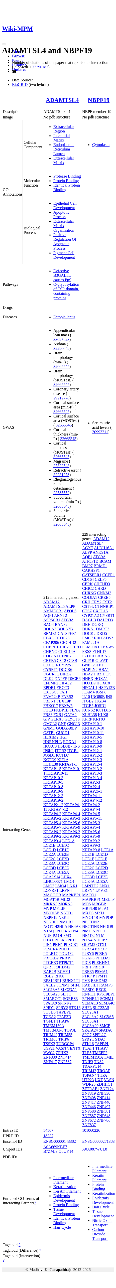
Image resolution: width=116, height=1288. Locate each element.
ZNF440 (103, 1102)
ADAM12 (51, 602)
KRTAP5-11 (92, 818)
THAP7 (101, 1048)
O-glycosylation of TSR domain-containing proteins (66, 291)
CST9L (88, 606)
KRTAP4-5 (91, 814)
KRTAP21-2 (53, 805)
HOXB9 (88, 683)
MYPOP (106, 917)
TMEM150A (53, 1026)
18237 (48, 1136)
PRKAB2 (51, 958)
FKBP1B (61, 710)
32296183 (40, 67)
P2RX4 (88, 949)
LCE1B (49, 845)
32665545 (61, 366)
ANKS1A (100, 552)
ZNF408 (89, 1098)
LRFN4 (65, 890)
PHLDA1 (103, 958)
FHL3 (48, 710)
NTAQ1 (49, 931)
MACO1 (89, 895)
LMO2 (48, 886)
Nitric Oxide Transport (102, 1222)
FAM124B (51, 696)
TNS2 (98, 1062)
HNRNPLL (52, 742)
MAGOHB (52, 895)
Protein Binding (66, 181)
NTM (100, 935)
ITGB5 (87, 705)
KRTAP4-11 (92, 796)
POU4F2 (66, 953)
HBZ (98, 674)
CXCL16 (50, 665)
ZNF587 (64, 1062)
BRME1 (50, 633)
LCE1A (68, 841)
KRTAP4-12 (58, 809)
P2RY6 (88, 953)
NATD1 (66, 913)
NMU (86, 931)
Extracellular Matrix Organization (63, 225)
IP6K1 (48, 751)
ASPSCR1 (51, 620)
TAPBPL (64, 1012)
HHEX (87, 678)
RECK (101, 989)
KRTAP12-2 (92, 755)
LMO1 (69, 881)
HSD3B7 (65, 746)
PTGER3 (50, 962)
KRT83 (99, 719)
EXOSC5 (50, 692)
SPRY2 (62, 1008)
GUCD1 (62, 733)
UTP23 (88, 1080)
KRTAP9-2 (52, 836)
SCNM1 (63, 985)
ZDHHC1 (104, 1084)
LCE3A (49, 863)
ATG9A (67, 620)
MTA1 (103, 908)
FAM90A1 (90, 647)
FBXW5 (66, 705)
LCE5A (63, 872)
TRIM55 (65, 1035)
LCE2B (63, 854)
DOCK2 (88, 633)
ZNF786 (103, 1120)
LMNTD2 (90, 886)
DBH (86, 624)
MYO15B (51, 913)
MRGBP (99, 904)
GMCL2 (50, 724)
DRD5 (101, 633)
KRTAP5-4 (52, 823)
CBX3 (48, 638)
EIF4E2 (65, 683)
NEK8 (63, 917)
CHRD (75, 647)
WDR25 (88, 1084)
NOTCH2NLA (55, 926)
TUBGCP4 (65, 1044)
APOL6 (70, 611)
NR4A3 (74, 926)
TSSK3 (49, 1044)
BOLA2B (65, 629)
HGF (63, 737)
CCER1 (108, 575)
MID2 (65, 899)
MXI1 (99, 913)
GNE (62, 724)
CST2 (61, 660)
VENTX (73, 1048)
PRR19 (65, 958)
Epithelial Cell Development (65, 205)
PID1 (72, 940)
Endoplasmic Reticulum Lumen (63, 149)
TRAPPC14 (91, 1066)
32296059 (61, 348)
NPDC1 (98, 931)
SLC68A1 (90, 1021)
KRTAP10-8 (53, 787)
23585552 (61, 493)
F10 (97, 638)
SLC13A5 (51, 989)
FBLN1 (49, 701)
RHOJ (59, 976)
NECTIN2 (90, 922)
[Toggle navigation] (4, 44)
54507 (48, 1130)
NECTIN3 (90, 926)
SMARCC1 (52, 998)
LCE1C (63, 845)
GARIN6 (102, 656)
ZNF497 (103, 1107)
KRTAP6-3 (71, 832)
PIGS (86, 962)
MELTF (108, 899)
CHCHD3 (102, 584)
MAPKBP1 (71, 895)
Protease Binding (67, 176)
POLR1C (50, 953)
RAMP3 (105, 985)
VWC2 (49, 1053)
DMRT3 (102, 629)
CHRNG (50, 651)
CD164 (88, 579)
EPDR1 (49, 687)
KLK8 (103, 714)
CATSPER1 (67, 633)
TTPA (102, 1075)
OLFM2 (88, 944)
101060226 (91, 1130)
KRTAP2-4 (91, 787)
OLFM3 (64, 935)
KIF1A (62, 760)
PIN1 (47, 944)
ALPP (70, 606)
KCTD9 (49, 760)
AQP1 (48, 615)
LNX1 (72, 886)
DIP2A (65, 674)
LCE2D (63, 859)
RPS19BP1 (52, 980)
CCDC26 (62, 638)
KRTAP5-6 (71, 823)
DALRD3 (105, 620)
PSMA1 (101, 971)
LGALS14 (51, 877)
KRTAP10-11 (57, 773)
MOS (86, 904)
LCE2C (49, 859)
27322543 (61, 466)
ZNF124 (107, 1089)
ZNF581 (103, 1111)
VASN (61, 1048)
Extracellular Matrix (63, 160)
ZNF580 (89, 1111)
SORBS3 (70, 998)
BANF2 (61, 624)
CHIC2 (63, 647)
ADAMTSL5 (54, 606)
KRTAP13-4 (92, 778)
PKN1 (58, 944)
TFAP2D (64, 1017)
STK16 (74, 1008)
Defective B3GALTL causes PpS (62, 275)
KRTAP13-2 (92, 769)
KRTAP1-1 (68, 764)
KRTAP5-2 (52, 818)
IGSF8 (101, 692)
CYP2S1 (66, 665)
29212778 (61, 398)
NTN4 (73, 931)
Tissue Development (64, 1211)
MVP (47, 908)
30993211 (100, 432)
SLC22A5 (101, 1008)
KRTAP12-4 (92, 764)
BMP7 (87, 566)
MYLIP (59, 908)
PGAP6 (88, 958)
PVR (86, 980)
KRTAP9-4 (52, 841)
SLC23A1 (69, 989)
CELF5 (100, 579)
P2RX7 (101, 949)
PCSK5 (61, 940)
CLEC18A (66, 651)
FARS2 (67, 696)
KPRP (87, 719)
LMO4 (60, 886)
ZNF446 (89, 1107)
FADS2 (107, 638)
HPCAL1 (89, 687)
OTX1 (48, 940)
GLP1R (88, 660)
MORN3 (65, 904)
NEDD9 (106, 926)
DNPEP (61, 678)
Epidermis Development (64, 1198)
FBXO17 (50, 705)
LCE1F (63, 850)
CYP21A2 (90, 615)
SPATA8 (50, 1003)
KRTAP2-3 (91, 782)
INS (76, 746)
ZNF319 (89, 1093)
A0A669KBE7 (55, 1147)
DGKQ (97, 624)
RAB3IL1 (90, 985)
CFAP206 (51, 642)
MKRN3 (50, 904)
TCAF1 (88, 1048)
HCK (107, 674)
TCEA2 (49, 1017)
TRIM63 (50, 1039)
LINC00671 (53, 881)
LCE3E (63, 868)
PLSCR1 (71, 944)
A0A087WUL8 (94, 1149)
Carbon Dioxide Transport (100, 1234)
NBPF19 (98, 100)
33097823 (61, 339)
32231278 (61, 475)
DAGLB (89, 620)
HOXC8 (50, 746)
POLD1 (65, 949)
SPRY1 (49, 1008)
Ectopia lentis (64, 317)
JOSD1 (49, 755)
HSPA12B (106, 687)
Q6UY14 (66, 1151)
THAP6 (63, 1021)
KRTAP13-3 (92, 773)
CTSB (72, 660)
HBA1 (103, 669)
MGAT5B (51, 899)
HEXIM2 (50, 737)
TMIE (108, 1057)
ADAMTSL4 (62, 100)
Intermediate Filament (63, 1180)
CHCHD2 (68, 642)
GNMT (49, 728)
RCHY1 (63, 971)
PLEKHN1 (101, 962)
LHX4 (66, 877)
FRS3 (47, 714)
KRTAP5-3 (71, 818)
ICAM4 (88, 692)
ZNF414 (64, 1057)
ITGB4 (72, 751)
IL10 (86, 696)
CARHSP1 (91, 570)
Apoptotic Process (61, 214)
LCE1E (88, 859)
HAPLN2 (89, 669)
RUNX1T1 (71, 980)
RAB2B (49, 971)
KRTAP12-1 (92, 751)
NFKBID (50, 922)
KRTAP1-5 (52, 769)
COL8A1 (50, 656)
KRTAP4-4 (71, 814)
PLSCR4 (50, 949)
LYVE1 (101, 890)
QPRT (48, 967)
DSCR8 (74, 678)
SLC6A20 (51, 994)
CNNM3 (104, 593)
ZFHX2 (62, 1053)
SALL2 (49, 985)
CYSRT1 (50, 669)
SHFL (75, 985)
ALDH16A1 (104, 548)
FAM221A (90, 642)
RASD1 (88, 989)
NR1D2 (88, 935)
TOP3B (70, 1030)
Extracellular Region (63, 128)
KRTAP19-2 (53, 800)
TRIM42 (50, 1035)
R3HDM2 (62, 967)
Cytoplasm (100, 144)
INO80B (98, 696)
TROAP (103, 1071)
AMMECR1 (53, 611)
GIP (46, 719)
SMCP (104, 1026)
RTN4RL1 (90, 998)
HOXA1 (69, 742)
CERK (87, 584)
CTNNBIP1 (104, 606)
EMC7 (87, 638)
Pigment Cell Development (64, 255)
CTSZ (87, 611)
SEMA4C (107, 1003)
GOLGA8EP (66, 728)
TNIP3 (87, 1062)
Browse (18, 56)
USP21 (49, 1048)
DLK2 (48, 678)
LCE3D (49, 868)
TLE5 (86, 1053)
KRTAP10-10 (93, 728)
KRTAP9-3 (71, 836)
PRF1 (86, 967)
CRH (86, 602)
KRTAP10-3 (53, 778)
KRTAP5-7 (52, 827)
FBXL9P (64, 701)
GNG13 (73, 724)
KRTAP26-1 (92, 791)
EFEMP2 (50, 683)
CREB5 (49, 660)
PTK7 (87, 976)
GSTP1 (49, 733)
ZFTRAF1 (90, 1089)
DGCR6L (51, 674)
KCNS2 (88, 710)
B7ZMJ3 (50, 1151)
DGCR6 (65, 669)
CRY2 (96, 602)
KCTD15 (103, 710)
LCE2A (49, 854)
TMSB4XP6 (53, 1030)
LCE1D (49, 850)
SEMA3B (90, 1003)
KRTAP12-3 (53, 796)
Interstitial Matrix (61, 137)
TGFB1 (49, 1021)
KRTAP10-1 (92, 724)
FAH (63, 692)
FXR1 (58, 714)
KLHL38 (50, 764)
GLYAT (101, 660)
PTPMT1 (66, 962)
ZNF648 (103, 1116)
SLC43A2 (90, 1017)
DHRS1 (88, 629)
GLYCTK (72, 719)
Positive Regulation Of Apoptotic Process (64, 241)
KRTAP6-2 (52, 832)
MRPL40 (89, 908)
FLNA (75, 710)
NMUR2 (66, 922)
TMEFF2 (99, 1053)
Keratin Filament (67, 1191)
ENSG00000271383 (98, 1141)
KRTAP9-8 (91, 850)
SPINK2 (64, 1003)
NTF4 (62, 931)
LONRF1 (50, 890)
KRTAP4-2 (52, 814)
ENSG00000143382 (59, 1141)
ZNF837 (89, 1125)
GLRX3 (57, 719)
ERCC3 (63, 687)
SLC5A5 (106, 1017)
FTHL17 (99, 651)
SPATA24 (90, 1030)
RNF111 (89, 994)
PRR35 (88, 971)
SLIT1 (66, 994)
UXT (99, 1080)
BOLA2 (49, 629)
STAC (100, 1039)
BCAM (105, 561)
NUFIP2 (50, 935)
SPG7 (86, 1035)
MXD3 (87, 913)
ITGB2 (60, 751)
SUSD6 (49, 1012)
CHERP (49, 647)
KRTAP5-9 (71, 827)
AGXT (87, 548)
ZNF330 (50, 1057)
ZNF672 (89, 1120)
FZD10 (88, 656)
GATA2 (70, 714)
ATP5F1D (90, 561)
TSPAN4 (89, 1075)
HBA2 (87, 674)
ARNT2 (60, 615)
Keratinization (64, 1187)
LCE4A (49, 872)
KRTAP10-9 (53, 791)
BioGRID (20, 84)
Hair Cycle (62, 1227)
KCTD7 (62, 755)
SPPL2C (99, 1035)
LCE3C (63, 863)
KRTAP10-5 (53, 782)
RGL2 (48, 976)
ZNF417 (50, 1062)
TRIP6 (63, 1039)
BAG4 (48, 624)
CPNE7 (65, 656)
